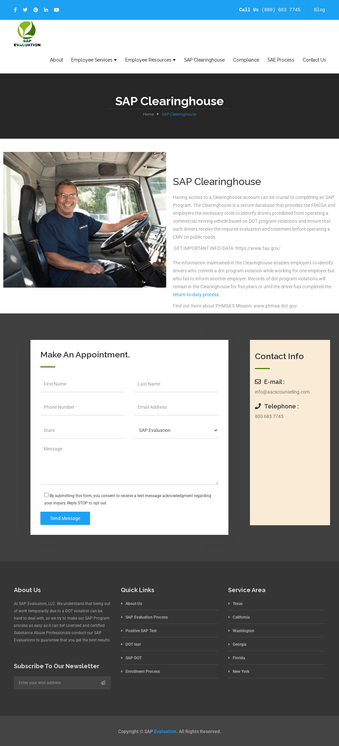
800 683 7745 (269, 416)
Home (148, 114)
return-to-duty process (196, 294)
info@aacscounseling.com (282, 392)
